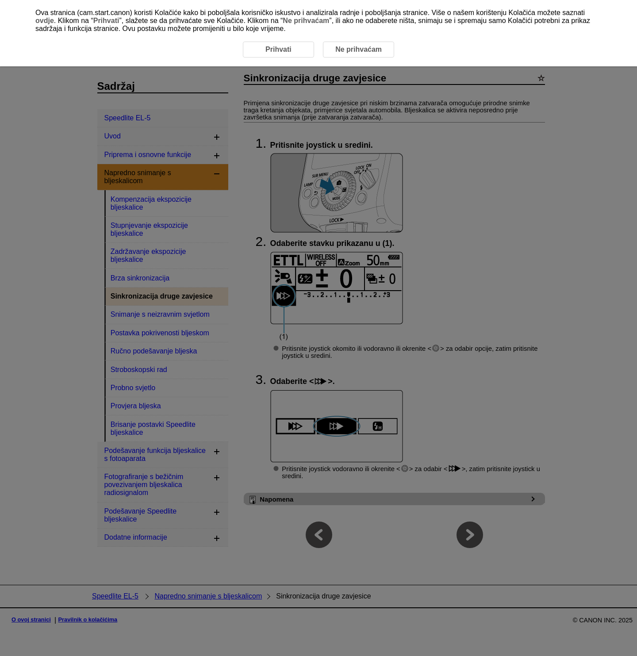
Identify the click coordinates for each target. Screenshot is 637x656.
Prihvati (106, 20)
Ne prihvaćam (306, 20)
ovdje (44, 20)
